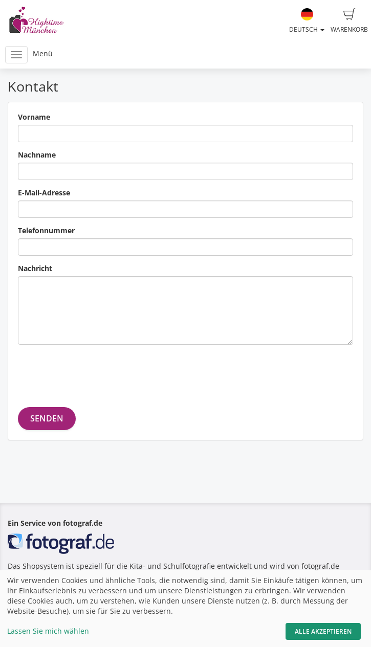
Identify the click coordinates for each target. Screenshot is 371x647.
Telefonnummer (46, 230)
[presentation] (95, 372)
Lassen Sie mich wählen (48, 631)
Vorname (34, 117)
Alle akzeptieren (323, 631)
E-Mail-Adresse (44, 192)
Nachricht (35, 268)
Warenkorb (349, 21)
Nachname (37, 155)
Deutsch (306, 21)
